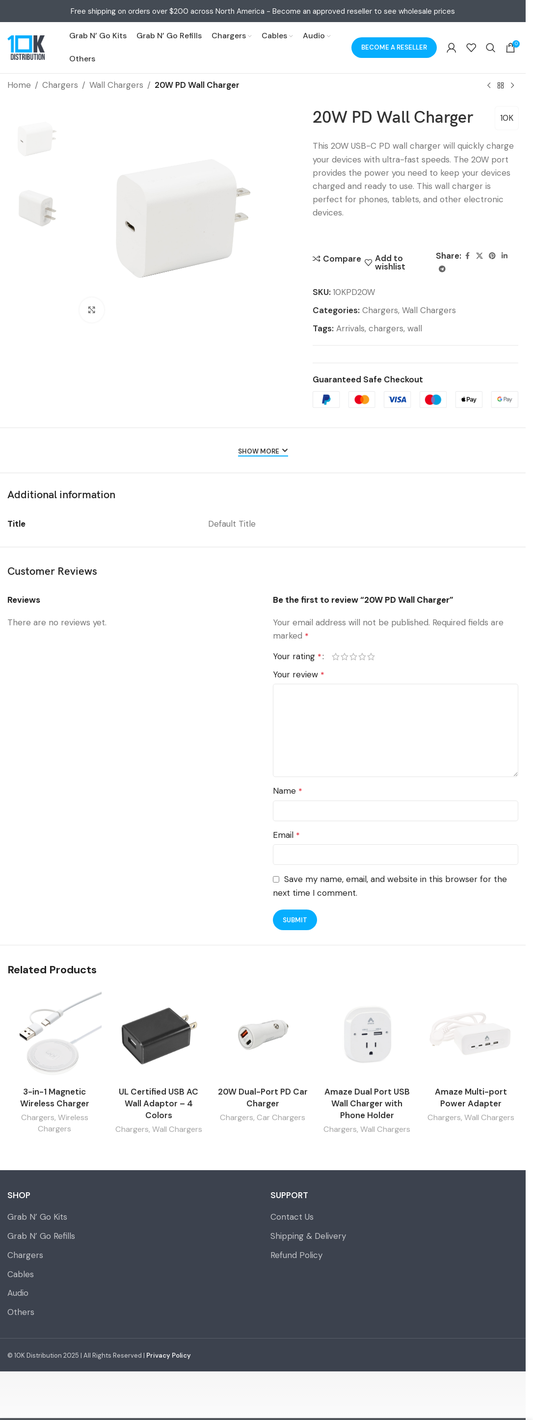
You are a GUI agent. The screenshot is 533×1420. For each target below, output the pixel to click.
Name (287, 790)
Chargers (60, 85)
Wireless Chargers (63, 1123)
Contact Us (292, 1216)
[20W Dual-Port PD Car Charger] (262, 1035)
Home (19, 85)
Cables (20, 1274)
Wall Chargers (116, 85)
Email (286, 835)
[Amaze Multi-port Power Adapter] (471, 1035)
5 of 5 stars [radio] (371, 656)
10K (506, 117)
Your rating (297, 656)
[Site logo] (26, 47)
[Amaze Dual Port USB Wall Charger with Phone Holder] (367, 1035)
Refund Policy (296, 1255)
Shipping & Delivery (308, 1236)
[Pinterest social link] (492, 256)
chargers (386, 328)
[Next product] (512, 86)
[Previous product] (489, 86)
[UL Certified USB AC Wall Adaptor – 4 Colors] (158, 1035)
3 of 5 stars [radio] (353, 656)
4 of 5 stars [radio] (362, 656)
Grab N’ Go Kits (37, 1216)
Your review (298, 674)
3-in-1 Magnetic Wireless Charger (54, 1097)
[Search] (491, 47)
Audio (17, 1292)
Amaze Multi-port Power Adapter (471, 1097)
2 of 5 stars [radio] (344, 656)
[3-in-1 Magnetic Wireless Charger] (54, 1035)
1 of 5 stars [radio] (335, 656)
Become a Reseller (394, 47)
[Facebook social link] (467, 256)
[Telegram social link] (442, 269)
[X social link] (479, 256)
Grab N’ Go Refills (41, 1236)
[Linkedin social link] (504, 256)
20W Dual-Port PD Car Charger (263, 1097)
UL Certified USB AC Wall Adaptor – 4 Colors (158, 1103)
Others (20, 1312)
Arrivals (350, 328)
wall (414, 328)
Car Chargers (281, 1117)
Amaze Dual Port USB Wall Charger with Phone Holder (367, 1103)
